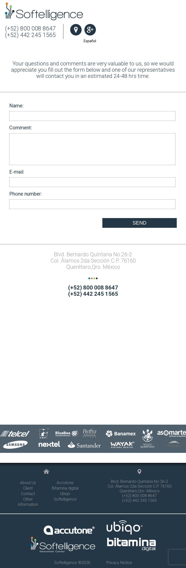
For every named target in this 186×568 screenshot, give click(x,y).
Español (90, 41)
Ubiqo (65, 493)
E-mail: (92, 178)
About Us (28, 482)
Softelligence (65, 499)
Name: (92, 112)
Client (28, 488)
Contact (28, 493)
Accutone (65, 482)
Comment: (92, 145)
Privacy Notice (119, 562)
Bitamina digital (65, 488)
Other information (28, 502)
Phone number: (92, 200)
